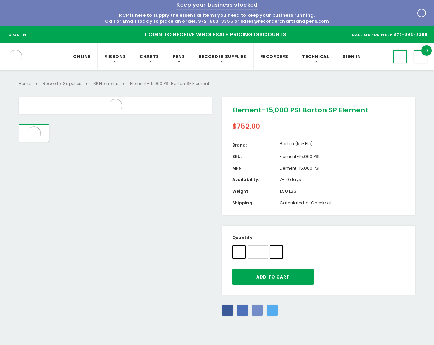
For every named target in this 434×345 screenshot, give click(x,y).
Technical (315, 56)
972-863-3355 (215, 21)
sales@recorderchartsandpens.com (285, 21)
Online (82, 56)
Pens (179, 56)
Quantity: (242, 238)
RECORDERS (274, 56)
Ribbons (115, 56)
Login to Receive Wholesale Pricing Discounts (216, 34)
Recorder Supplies (222, 56)
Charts (149, 56)
